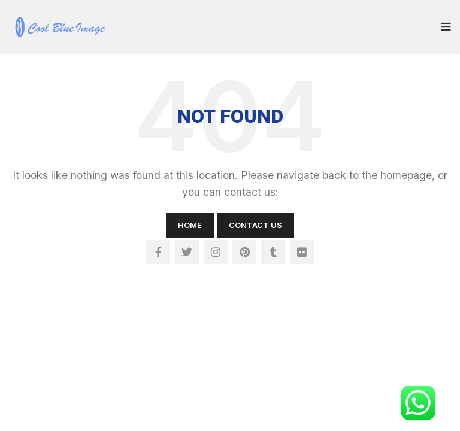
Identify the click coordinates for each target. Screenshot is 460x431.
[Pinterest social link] (244, 252)
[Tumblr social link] (273, 252)
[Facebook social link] (158, 252)
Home (190, 225)
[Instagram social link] (216, 252)
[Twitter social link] (187, 252)
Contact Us (255, 225)
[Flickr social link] (302, 252)
